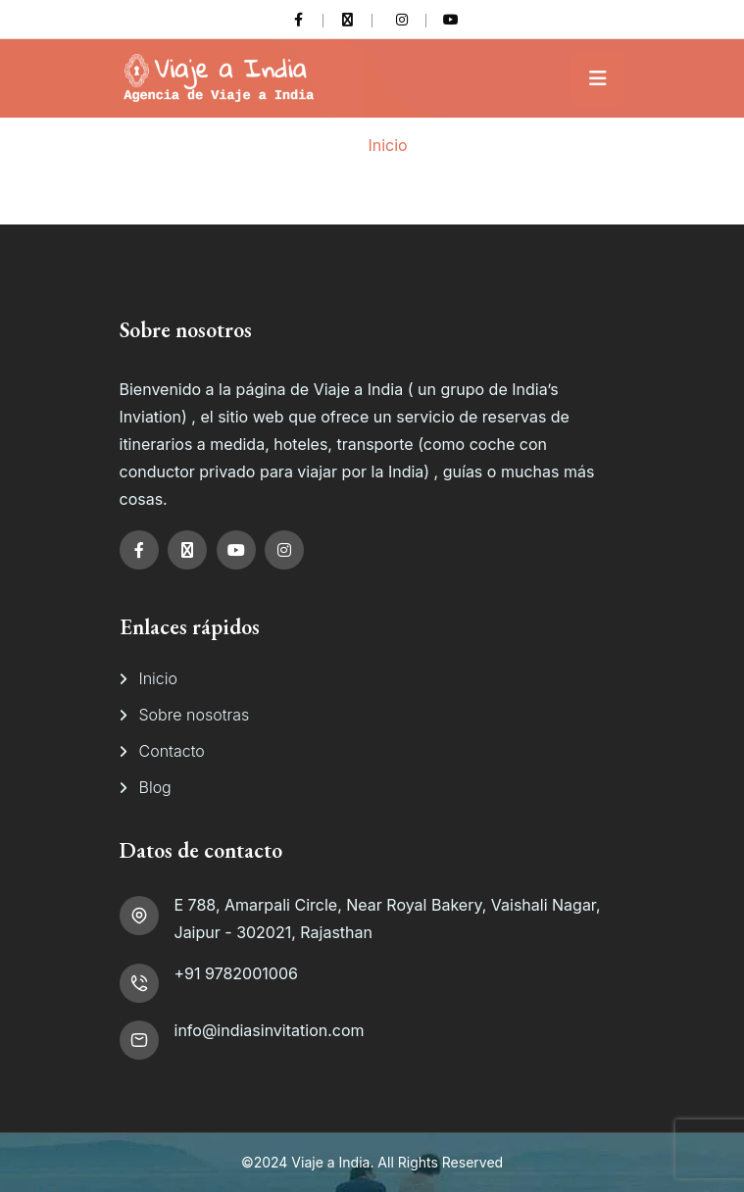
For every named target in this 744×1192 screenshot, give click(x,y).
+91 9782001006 (236, 973)
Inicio (387, 145)
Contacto (172, 751)
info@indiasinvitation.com (269, 1030)
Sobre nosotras (194, 714)
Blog (155, 787)
